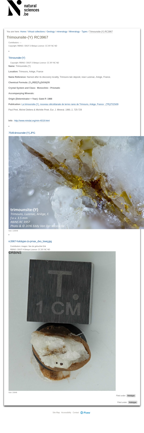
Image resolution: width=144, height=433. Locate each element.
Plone (85, 413)
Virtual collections (36, 31)
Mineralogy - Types (78, 31)
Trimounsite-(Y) (17, 57)
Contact (76, 413)
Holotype (131, 396)
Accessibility (66, 413)
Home (23, 31)
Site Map (56, 413)
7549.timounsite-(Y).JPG (22, 132)
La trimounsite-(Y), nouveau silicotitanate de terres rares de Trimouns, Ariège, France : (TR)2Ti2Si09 (70, 104)
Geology (51, 31)
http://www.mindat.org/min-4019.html (32, 120)
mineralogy (61, 31)
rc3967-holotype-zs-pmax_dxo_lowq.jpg (30, 241)
